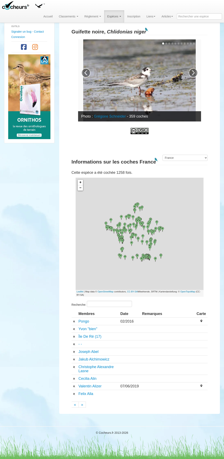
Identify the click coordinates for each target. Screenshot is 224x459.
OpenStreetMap (106, 291)
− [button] (80, 187)
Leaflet (80, 291)
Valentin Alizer (90, 386)
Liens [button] (151, 16)
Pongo (83, 321)
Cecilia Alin (87, 379)
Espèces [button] (114, 16)
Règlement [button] (92, 16)
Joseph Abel (88, 352)
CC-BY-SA (132, 291)
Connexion (18, 37)
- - (80, 344)
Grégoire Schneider (110, 116)
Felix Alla (85, 394)
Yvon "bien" (87, 329)
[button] (40, 5)
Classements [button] (68, 16)
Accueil (48, 16)
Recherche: (102, 304)
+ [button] (80, 182)
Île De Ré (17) (89, 336)
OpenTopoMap (187, 291)
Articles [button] (167, 16)
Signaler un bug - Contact (27, 31)
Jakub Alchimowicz (93, 359)
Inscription (133, 16)
